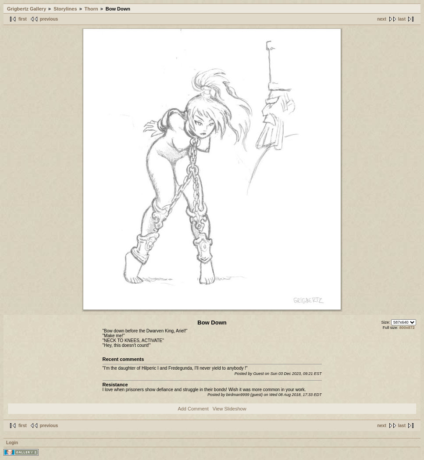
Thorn (91, 8)
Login (12, 442)
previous (49, 19)
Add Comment (193, 408)
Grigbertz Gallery (26, 8)
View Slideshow (229, 408)
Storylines (65, 8)
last (402, 19)
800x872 (407, 327)
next (381, 19)
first (22, 19)
